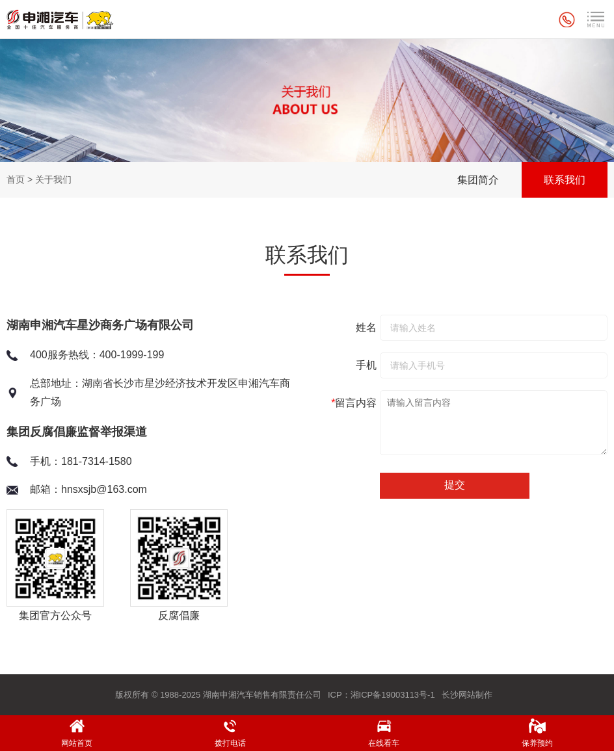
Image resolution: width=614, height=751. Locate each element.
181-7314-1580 (96, 461)
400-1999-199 (132, 354)
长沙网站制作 (467, 695)
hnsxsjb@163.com (104, 489)
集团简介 (478, 179)
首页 (16, 179)
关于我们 (53, 179)
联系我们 (564, 179)
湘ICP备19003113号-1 (393, 695)
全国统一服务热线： (568, 19)
